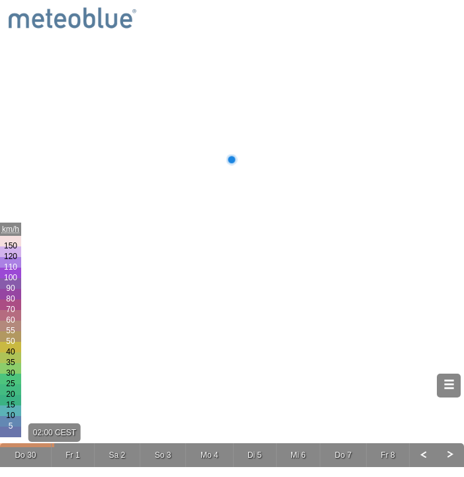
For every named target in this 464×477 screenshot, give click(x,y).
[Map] (232, 238)
